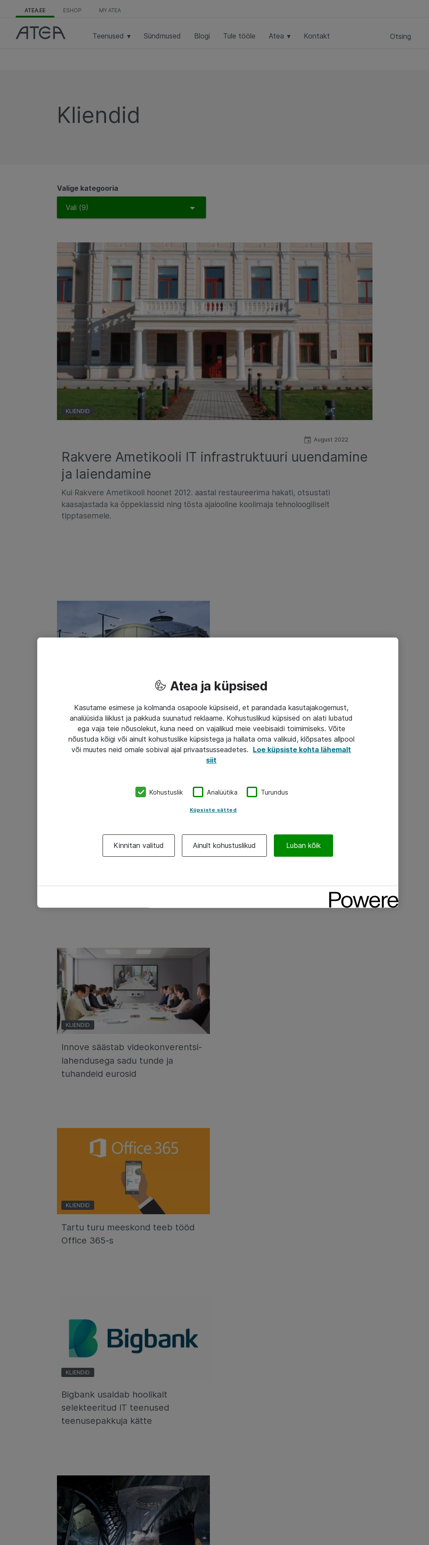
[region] (217, 772)
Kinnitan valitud (138, 845)
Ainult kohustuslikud (224, 845)
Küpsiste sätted (213, 810)
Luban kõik (303, 845)
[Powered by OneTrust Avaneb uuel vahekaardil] (360, 893)
